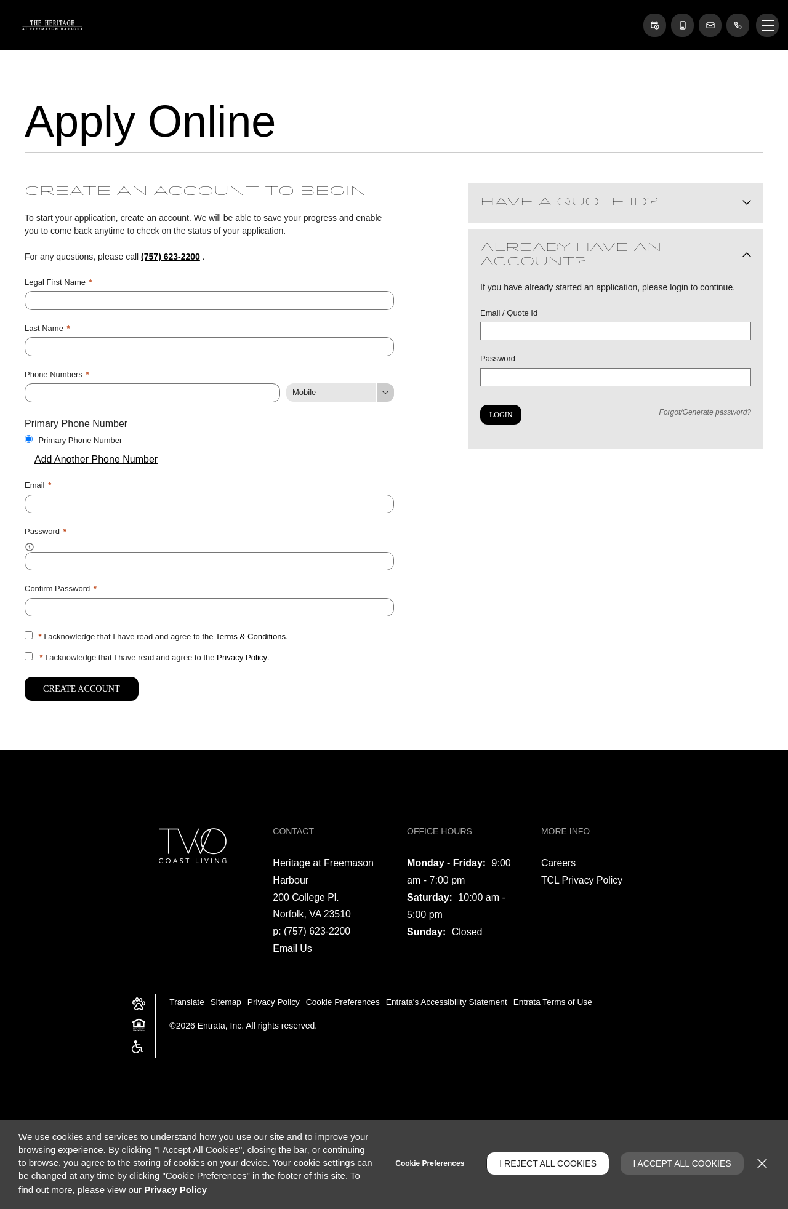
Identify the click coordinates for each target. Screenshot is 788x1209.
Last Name (47, 327)
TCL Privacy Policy (582, 877)
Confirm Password (61, 587)
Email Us (292, 946)
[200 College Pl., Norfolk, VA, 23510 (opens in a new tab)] (312, 904)
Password (497, 358)
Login (500, 414)
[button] (652, 25)
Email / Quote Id (508, 312)
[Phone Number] (152, 392)
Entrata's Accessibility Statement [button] (453, 1000)
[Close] (762, 1163)
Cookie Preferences (427, 1163)
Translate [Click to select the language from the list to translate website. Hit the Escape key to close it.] (187, 1000)
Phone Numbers (57, 373)
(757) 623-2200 (170, 256)
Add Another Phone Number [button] (91, 458)
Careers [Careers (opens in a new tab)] (558, 860)
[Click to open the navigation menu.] (767, 25)
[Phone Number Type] (340, 392)
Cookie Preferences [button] (347, 1000)
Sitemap (227, 1000)
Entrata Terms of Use (561, 1000)
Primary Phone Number (80, 439)
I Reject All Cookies (546, 1163)
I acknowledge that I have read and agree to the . (162, 634)
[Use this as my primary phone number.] (29, 438)
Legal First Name (58, 282)
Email (38, 484)
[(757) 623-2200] (737, 25)
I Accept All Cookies (681, 1163)
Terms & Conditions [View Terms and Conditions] (250, 634)
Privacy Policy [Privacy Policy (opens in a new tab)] (242, 655)
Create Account (81, 686)
